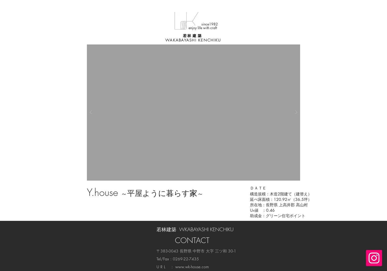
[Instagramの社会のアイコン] (374, 258)
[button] (193, 112)
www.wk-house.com (192, 267)
